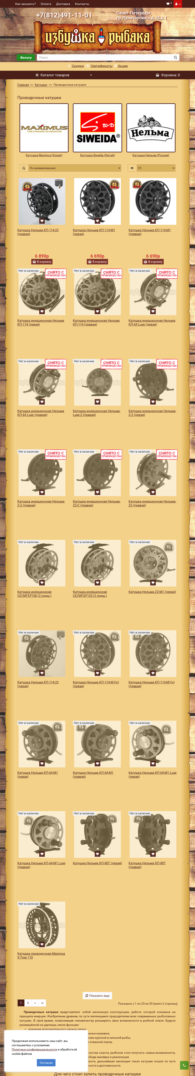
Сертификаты (99, 66)
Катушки (41, 84)
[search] (104, 57)
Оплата (46, 4)
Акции (121, 66)
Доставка (63, 4)
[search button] (175, 57)
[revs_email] (112, 1065)
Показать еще (97, 856)
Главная (23, 84)
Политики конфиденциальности (36, 1047)
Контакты (82, 4)
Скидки (76, 66)
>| (42, 864)
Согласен (46, 1060)
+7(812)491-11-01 (64, 15)
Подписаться (156, 1065)
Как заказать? (25, 4)
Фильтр (26, 58)
